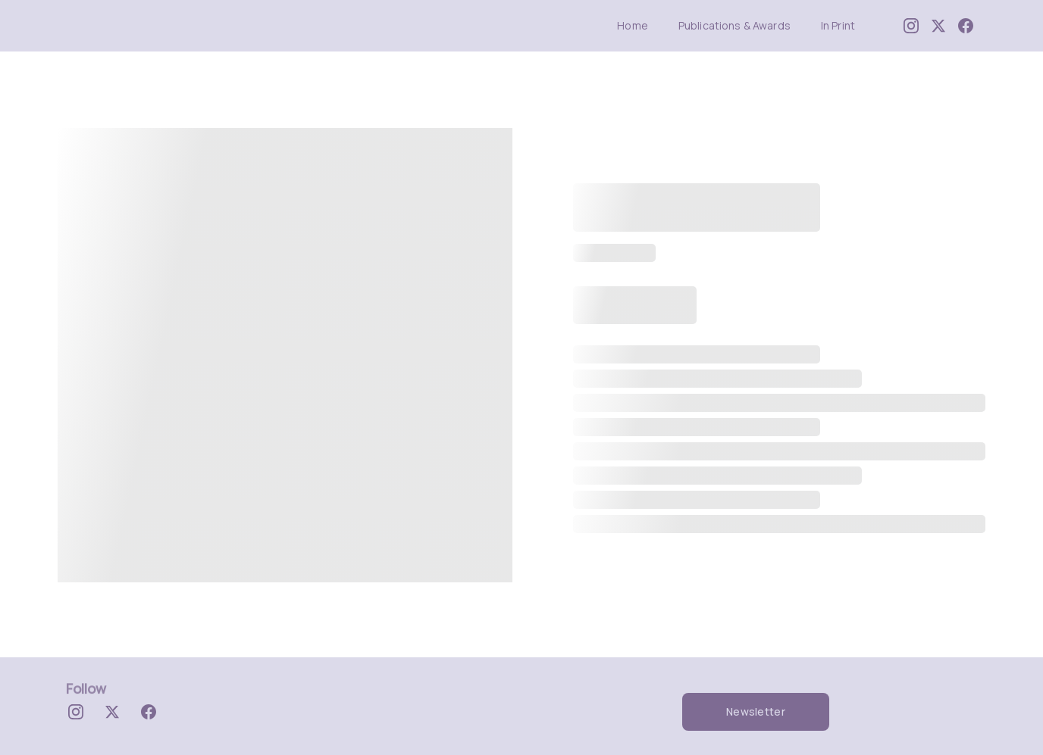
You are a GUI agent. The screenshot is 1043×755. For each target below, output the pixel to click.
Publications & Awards (734, 26)
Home (632, 26)
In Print (838, 26)
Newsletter (755, 711)
